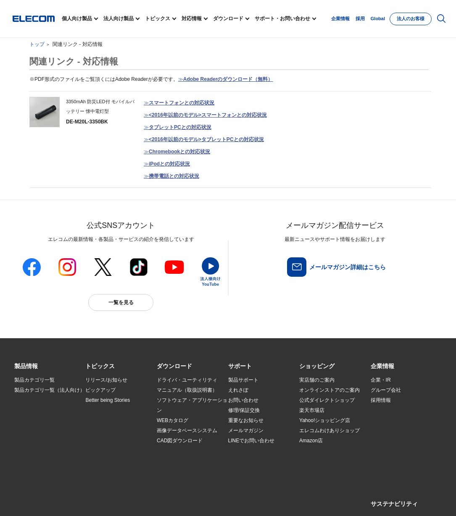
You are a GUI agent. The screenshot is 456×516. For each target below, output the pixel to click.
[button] (100, 366)
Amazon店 (311, 441)
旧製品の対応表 (103, 461)
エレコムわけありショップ (329, 430)
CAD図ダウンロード (180, 441)
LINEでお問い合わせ (251, 441)
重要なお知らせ (246, 420)
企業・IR (381, 380)
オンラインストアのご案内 (329, 390)
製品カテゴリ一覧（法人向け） (49, 390)
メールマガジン (246, 430)
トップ (37, 44)
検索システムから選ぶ (110, 451)
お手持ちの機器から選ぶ (113, 431)
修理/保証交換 (244, 410)
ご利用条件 (105, 499)
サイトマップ (73, 499)
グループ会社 (386, 390)
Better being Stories (107, 400)
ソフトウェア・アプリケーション (192, 405)
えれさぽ (238, 390)
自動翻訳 (281, 499)
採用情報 (381, 400)
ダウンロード (228, 18)
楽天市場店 (311, 410)
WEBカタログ (172, 420)
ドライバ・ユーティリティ (187, 380)
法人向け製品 (118, 18)
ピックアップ (100, 390)
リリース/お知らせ (106, 380)
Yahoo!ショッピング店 (324, 420)
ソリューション (32, 421)
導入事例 (24, 431)
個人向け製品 (77, 18)
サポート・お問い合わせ (282, 18)
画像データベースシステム (187, 430)
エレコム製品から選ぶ (110, 441)
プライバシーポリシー (146, 499)
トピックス (157, 18)
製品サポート (243, 380)
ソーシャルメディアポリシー (203, 499)
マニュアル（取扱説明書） (187, 390)
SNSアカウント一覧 (33, 500)
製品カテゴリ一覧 (34, 380)
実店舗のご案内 (317, 380)
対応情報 (192, 18)
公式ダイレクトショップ (327, 400)
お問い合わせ (243, 400)
